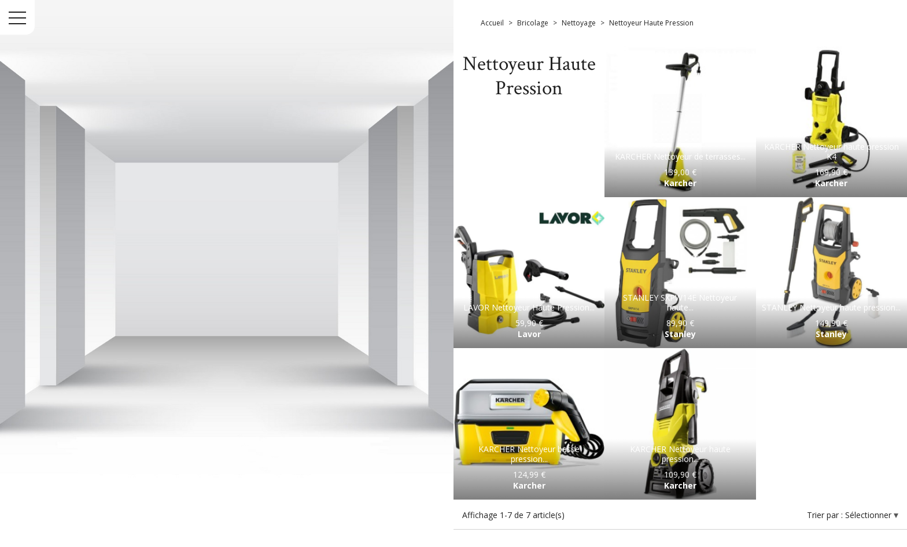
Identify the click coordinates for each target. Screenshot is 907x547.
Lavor (529, 333)
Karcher (680, 183)
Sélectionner (869, 514)
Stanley (680, 333)
